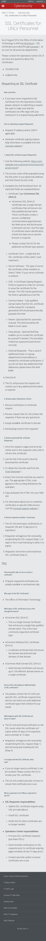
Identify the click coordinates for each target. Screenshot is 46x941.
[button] (3, 6)
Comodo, (34, 46)
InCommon (29, 43)
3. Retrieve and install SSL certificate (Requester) (17, 439)
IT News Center (9, 883)
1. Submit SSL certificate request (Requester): (20, 155)
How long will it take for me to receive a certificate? (18, 573)
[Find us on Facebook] (20, 937)
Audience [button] (40, 1)
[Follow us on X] (24, 937)
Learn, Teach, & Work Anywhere (16, 876)
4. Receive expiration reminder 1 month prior (19, 517)
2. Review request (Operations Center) (17, 399)
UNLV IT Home (8, 12)
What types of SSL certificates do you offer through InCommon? (19, 610)
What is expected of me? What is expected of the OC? (20, 794)
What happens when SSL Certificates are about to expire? (18, 717)
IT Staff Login (9, 889)
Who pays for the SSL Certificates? (16, 593)
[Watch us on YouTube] (25, 937)
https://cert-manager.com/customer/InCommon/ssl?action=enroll (24, 164)
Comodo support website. (25, 508)
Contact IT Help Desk (12, 895)
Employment (8, 902)
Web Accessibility (10, 908)
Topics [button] (31, 1)
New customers (10, 92)
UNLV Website (9, 921)
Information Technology (4, 1)
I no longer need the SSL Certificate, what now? (19, 760)
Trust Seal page (12, 471)
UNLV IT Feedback (11, 914)
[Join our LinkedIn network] (23, 937)
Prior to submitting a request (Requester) (18, 124)
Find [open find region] (43, 6)
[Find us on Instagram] (21, 937)
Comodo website (13, 146)
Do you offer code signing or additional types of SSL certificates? (20, 686)
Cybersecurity (24, 12)
